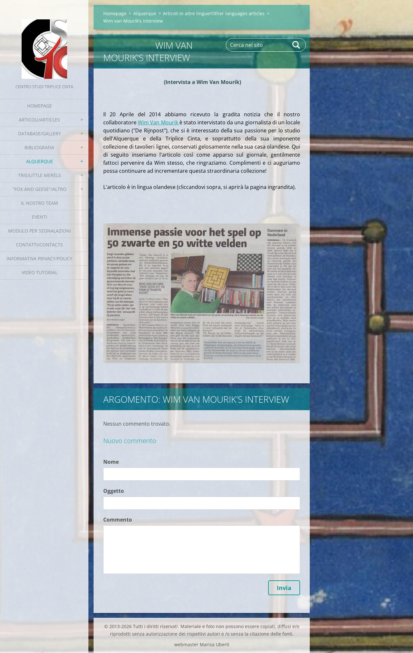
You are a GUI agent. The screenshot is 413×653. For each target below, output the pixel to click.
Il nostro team (39, 203)
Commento (117, 519)
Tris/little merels (39, 175)
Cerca (296, 45)
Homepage (39, 106)
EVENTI (39, 217)
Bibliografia (39, 147)
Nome (111, 461)
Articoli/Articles (39, 120)
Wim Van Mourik (158, 122)
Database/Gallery (39, 133)
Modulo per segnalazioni (39, 231)
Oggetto (113, 490)
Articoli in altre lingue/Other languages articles (214, 13)
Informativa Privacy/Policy (39, 258)
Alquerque (39, 161)
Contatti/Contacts (39, 245)
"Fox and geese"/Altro (39, 189)
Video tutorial (39, 272)
